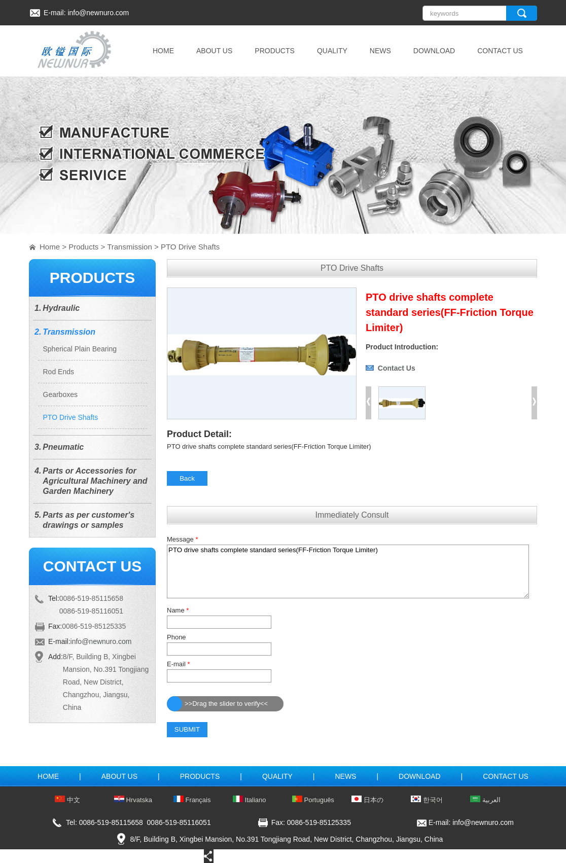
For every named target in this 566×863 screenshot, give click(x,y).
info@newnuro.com (98, 13)
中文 (67, 800)
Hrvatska (133, 800)
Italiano (249, 800)
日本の (367, 800)
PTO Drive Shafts (190, 246)
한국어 (427, 800)
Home (50, 246)
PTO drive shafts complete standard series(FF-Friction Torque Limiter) (348, 571)
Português (313, 800)
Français (191, 800)
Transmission (129, 246)
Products (83, 246)
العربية (485, 800)
